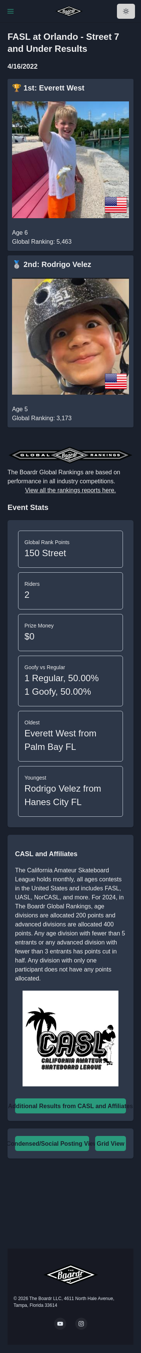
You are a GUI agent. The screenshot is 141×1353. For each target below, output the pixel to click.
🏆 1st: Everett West (48, 88)
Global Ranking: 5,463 (41, 241)
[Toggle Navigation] (10, 11)
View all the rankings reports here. (70, 490)
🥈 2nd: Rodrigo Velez (51, 264)
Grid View (110, 1143)
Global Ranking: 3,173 (41, 418)
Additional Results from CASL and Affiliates (70, 1106)
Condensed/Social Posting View (51, 1143)
